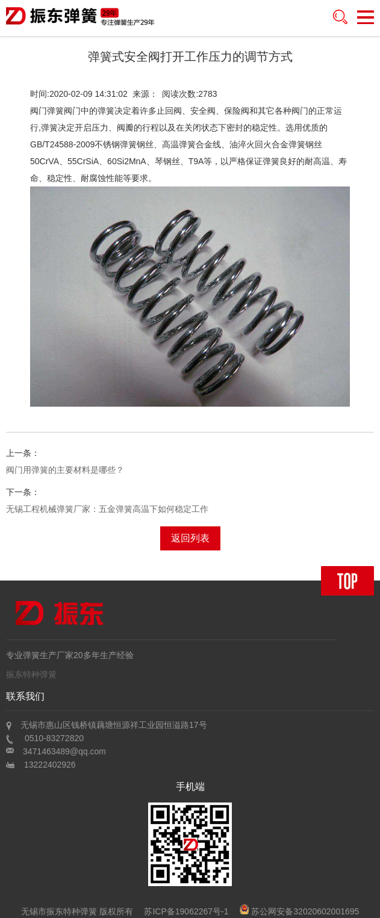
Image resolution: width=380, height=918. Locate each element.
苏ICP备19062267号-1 (186, 911)
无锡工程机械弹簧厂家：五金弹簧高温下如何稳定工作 (107, 509)
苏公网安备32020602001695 (299, 911)
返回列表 (190, 538)
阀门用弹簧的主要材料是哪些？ (65, 470)
